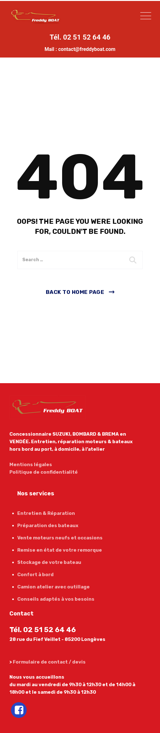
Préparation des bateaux (47, 525)
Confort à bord (35, 574)
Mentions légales (30, 464)
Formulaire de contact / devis (49, 662)
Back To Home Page (75, 292)
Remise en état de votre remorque (59, 550)
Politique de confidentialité (43, 472)
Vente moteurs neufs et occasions (60, 538)
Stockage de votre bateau (49, 562)
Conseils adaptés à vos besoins (55, 599)
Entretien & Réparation (46, 513)
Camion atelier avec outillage (53, 587)
